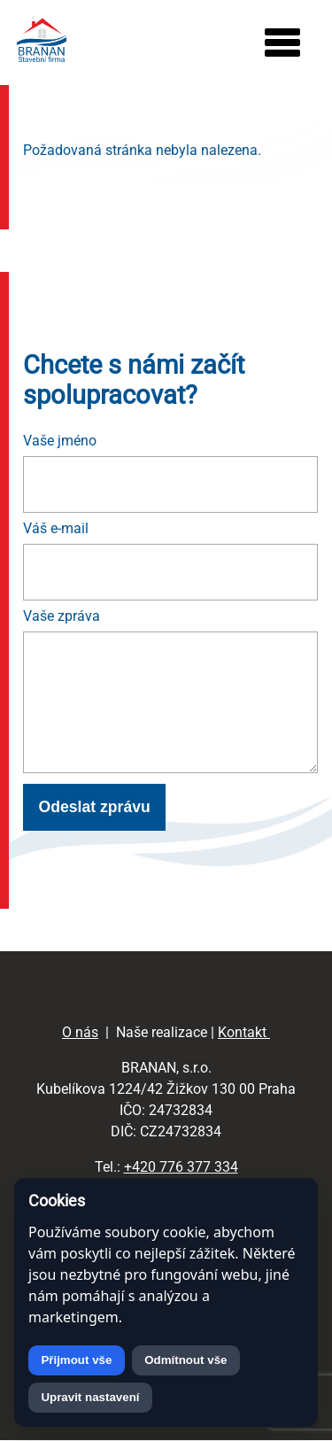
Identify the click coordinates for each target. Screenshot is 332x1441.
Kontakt (244, 1032)
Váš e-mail (56, 528)
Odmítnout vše (185, 1360)
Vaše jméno (60, 440)
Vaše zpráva (61, 616)
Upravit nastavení (90, 1397)
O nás (80, 1032)
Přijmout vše (76, 1360)
